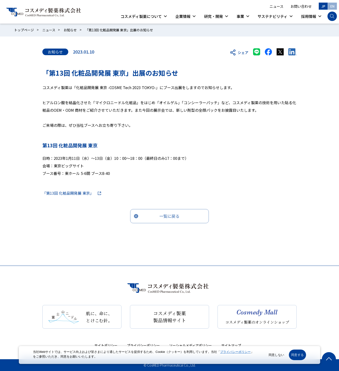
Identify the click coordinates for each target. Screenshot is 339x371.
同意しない (276, 355)
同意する (297, 355)
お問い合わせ (301, 6)
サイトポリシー (105, 345)
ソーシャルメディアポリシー (190, 345)
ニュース (276, 6)
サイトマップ (231, 345)
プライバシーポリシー (143, 345)
